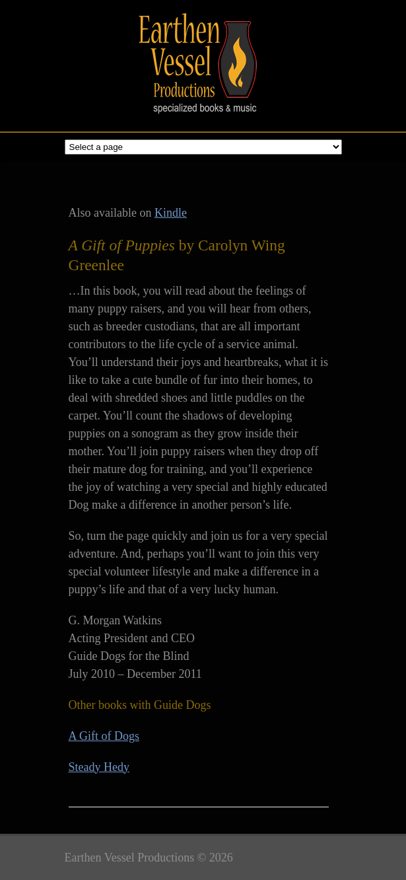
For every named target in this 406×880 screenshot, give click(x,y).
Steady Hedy (99, 767)
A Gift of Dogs (104, 736)
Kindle (170, 212)
